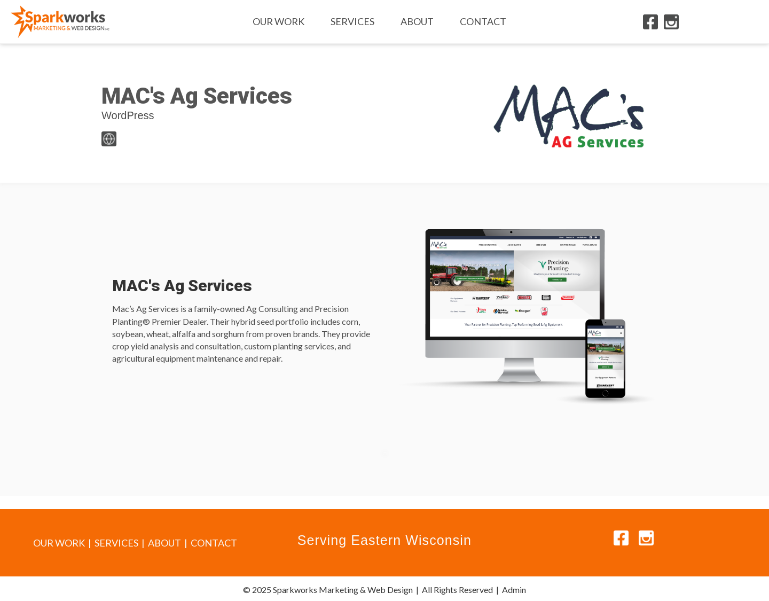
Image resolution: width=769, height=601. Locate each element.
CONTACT (214, 543)
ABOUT (164, 543)
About (417, 21)
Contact (483, 21)
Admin (514, 589)
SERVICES (116, 543)
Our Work (278, 21)
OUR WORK (59, 543)
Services (352, 21)
